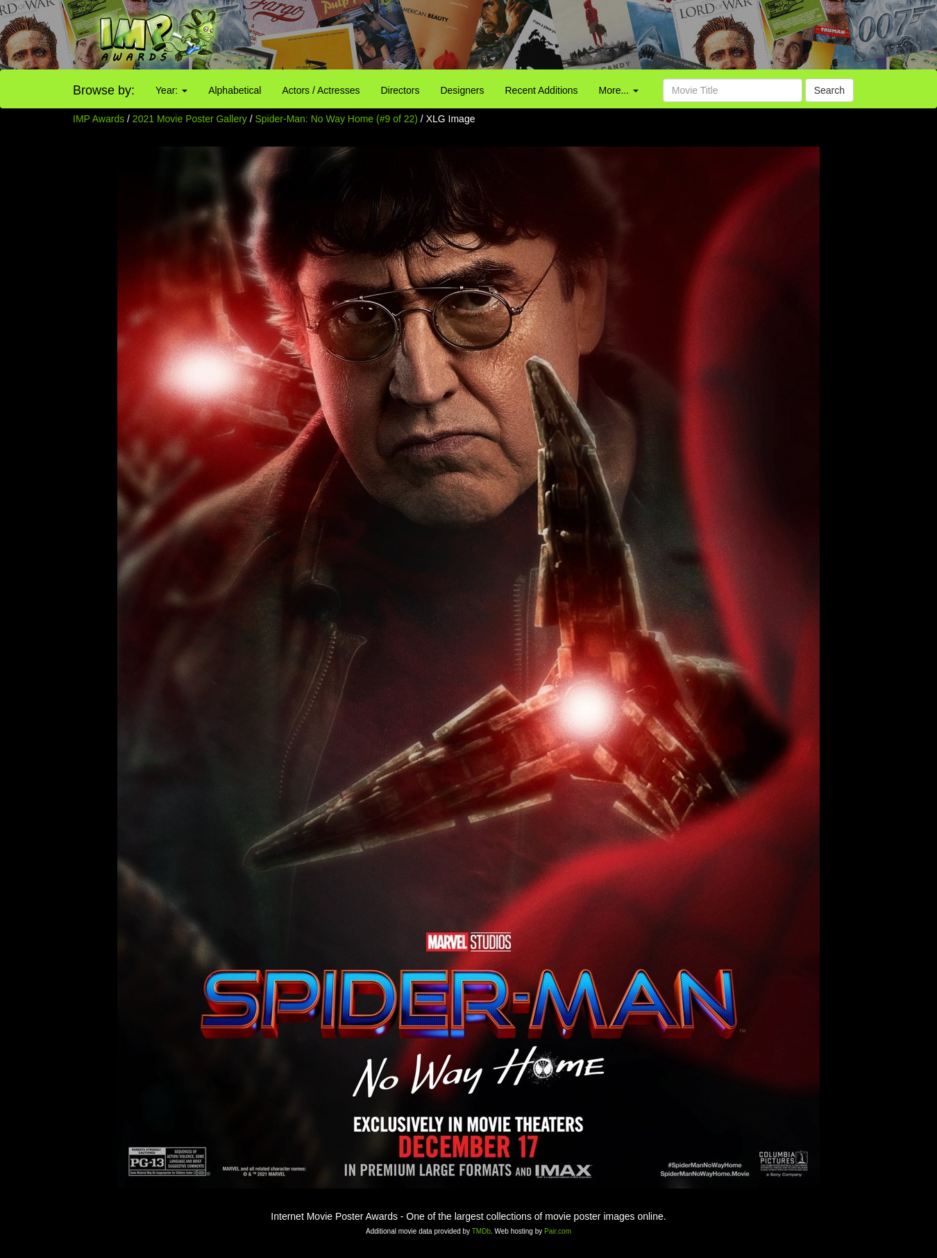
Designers (462, 90)
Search (829, 90)
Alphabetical (234, 90)
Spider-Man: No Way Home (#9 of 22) (336, 118)
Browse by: (104, 90)
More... (619, 90)
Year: (171, 90)
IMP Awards (98, 118)
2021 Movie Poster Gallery (190, 118)
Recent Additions (541, 90)
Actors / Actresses (321, 90)
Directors (399, 90)
